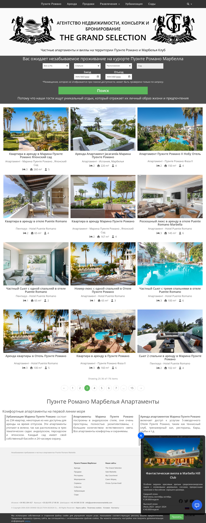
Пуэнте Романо (51, 4)
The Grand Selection (113, 468)
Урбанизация (134, 4)
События (77, 487)
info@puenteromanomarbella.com (98, 503)
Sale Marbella (110, 472)
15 (132, 388)
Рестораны (78, 475)
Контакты (115, 508)
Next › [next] (141, 388)
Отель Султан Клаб (113, 483)
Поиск (103, 90)
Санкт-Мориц (110, 479)
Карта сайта (81, 508)
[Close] (141, 435)
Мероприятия (79, 479)
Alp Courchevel (111, 475)
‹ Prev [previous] (64, 388)
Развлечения (110, 4)
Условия (106, 508)
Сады (151, 4)
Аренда (72, 4)
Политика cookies (94, 508)
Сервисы (77, 483)
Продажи (88, 4)
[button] (8, 129)
